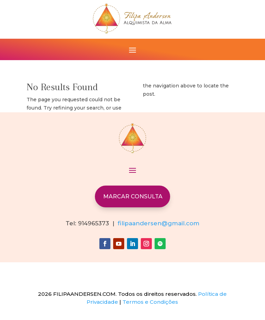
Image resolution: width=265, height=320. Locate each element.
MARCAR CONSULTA (133, 196)
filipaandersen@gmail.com (158, 223)
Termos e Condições (150, 302)
